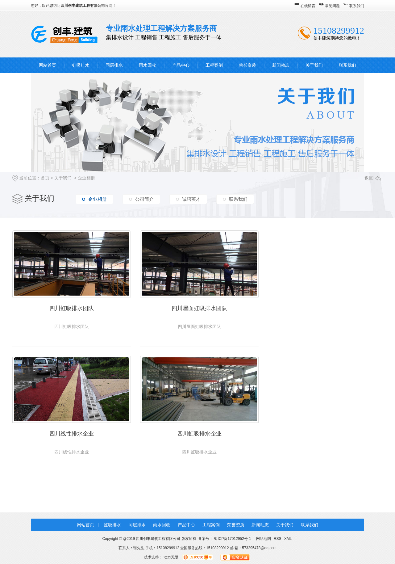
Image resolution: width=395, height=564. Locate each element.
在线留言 (308, 6)
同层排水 (114, 65)
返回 (372, 178)
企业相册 (86, 177)
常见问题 (332, 6)
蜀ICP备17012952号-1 (232, 538)
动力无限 (171, 556)
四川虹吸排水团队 (71, 308)
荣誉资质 (247, 65)
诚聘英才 (191, 199)
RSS (278, 538)
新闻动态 (280, 65)
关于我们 (314, 65)
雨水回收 (147, 65)
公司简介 (144, 199)
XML (288, 538)
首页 (45, 177)
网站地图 (263, 538)
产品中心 (180, 65)
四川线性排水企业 (324, 308)
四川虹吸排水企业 (71, 433)
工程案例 (214, 65)
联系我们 (356, 6)
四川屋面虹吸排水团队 (197, 308)
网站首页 (47, 65)
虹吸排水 (80, 65)
